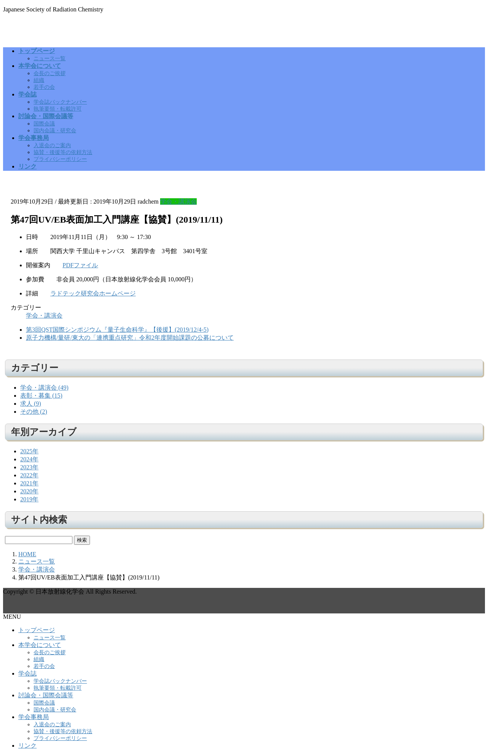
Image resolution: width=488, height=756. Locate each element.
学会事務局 (33, 717)
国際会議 (44, 124)
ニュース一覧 (50, 58)
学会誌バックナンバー (60, 102)
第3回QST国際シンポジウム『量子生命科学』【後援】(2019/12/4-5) (117, 329)
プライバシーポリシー (60, 159)
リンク (27, 745)
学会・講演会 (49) (44, 387)
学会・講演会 (178, 201)
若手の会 (44, 87)
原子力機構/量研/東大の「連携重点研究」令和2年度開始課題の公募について (130, 337)
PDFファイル (80, 265)
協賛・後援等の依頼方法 (63, 152)
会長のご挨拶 (50, 73)
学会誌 (27, 673)
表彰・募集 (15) (41, 395)
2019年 (29, 499)
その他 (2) (33, 411)
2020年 (29, 491)
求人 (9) (30, 403)
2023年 (29, 467)
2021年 (29, 483)
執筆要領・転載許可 (58, 109)
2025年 (29, 451)
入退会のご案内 (52, 145)
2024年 (29, 459)
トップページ (36, 630)
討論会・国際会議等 (45, 695)
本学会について (39, 645)
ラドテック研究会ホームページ (93, 293)
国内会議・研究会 (55, 130)
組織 (39, 80)
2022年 (29, 475)
